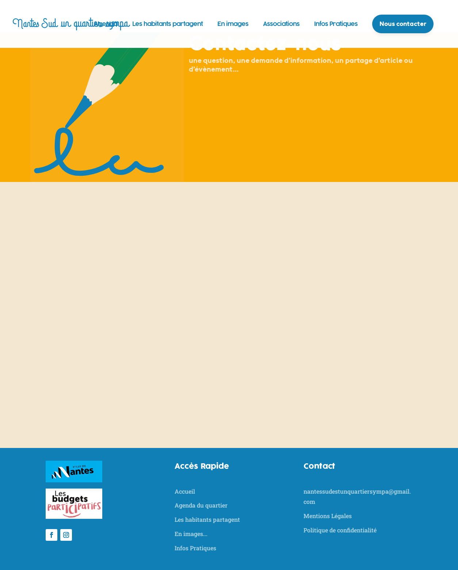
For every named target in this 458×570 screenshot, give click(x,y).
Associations (281, 24)
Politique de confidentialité (340, 530)
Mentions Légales (328, 516)
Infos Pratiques (336, 24)
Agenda (106, 24)
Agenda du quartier (201, 505)
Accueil (185, 491)
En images (232, 24)
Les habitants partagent (167, 24)
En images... (191, 533)
